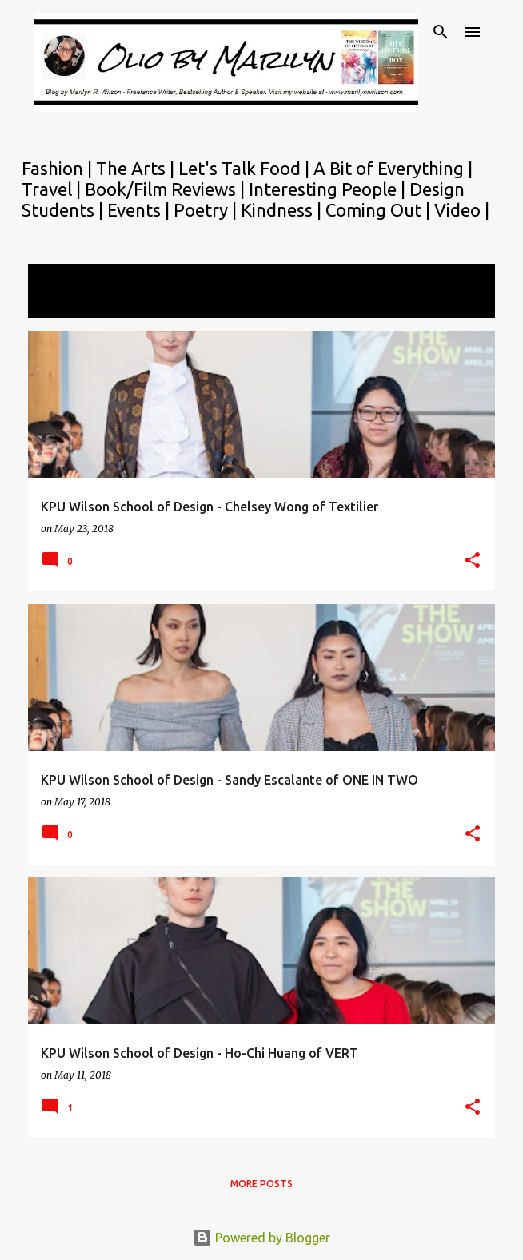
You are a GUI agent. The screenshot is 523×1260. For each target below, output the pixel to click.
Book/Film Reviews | (167, 189)
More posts (261, 1184)
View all (61, 303)
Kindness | (283, 210)
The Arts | (137, 168)
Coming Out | (379, 210)
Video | (461, 210)
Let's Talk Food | (245, 168)
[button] (472, 561)
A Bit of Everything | (393, 168)
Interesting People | (329, 189)
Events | (140, 210)
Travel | (53, 189)
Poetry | (207, 210)
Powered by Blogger (261, 1237)
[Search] (440, 32)
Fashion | (59, 168)
